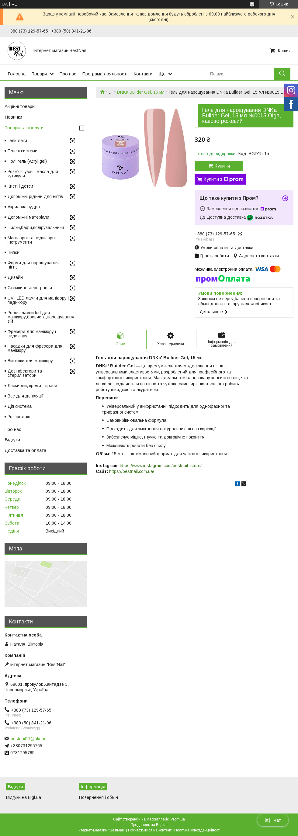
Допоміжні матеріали (28, 217)
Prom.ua (178, 819)
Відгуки (12, 439)
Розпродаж (19, 416)
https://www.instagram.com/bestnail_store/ (161, 465)
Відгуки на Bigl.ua (23, 797)
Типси (13, 252)
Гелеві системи (22, 150)
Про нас (68, 73)
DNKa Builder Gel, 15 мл (141, 92)
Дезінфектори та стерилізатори (25, 373)
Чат (273, 820)
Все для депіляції (25, 396)
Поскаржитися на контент (150, 830)
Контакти (142, 73)
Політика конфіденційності (197, 830)
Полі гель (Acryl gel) (27, 161)
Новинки (13, 117)
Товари (39, 73)
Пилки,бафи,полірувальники (36, 227)
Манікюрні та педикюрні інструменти (32, 240)
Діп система (20, 406)
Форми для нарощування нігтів (33, 264)
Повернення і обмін (98, 797)
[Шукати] (282, 74)
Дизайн (15, 277)
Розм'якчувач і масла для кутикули (33, 173)
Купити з (223, 179)
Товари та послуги (24, 127)
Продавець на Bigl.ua (149, 825)
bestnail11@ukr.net (29, 738)
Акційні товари (20, 106)
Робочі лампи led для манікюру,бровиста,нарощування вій (41, 317)
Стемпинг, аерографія (30, 287)
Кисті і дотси (20, 186)
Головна (17, 73)
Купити (222, 165)
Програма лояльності (104, 73)
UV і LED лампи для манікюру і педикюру (38, 300)
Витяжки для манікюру (30, 360)
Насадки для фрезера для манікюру (35, 348)
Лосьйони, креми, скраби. (33, 385)
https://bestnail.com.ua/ (131, 471)
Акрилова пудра (24, 206)
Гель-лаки (17, 140)
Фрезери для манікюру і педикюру (32, 333)
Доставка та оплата (25, 450)
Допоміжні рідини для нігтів (35, 196)
